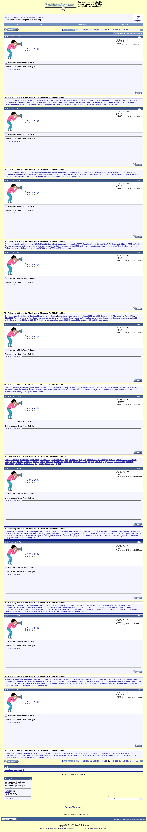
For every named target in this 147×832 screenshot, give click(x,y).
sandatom (39, 176)
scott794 (115, 536)
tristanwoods (62, 611)
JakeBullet (90, 102)
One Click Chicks (129, 819)
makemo (29, 536)
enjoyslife (28, 534)
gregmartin (63, 102)
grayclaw (46, 102)
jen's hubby (81, 174)
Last (138, 30)
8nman (8, 100)
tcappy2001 (90, 104)
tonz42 (18, 538)
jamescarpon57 (101, 102)
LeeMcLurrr (47, 390)
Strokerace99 (121, 683)
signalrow (123, 536)
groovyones (73, 102)
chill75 (75, 532)
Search (124, 24)
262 (131, 30)
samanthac (53, 320)
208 (94, 30)
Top (144, 819)
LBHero (117, 102)
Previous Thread (69, 774)
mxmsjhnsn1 (39, 536)
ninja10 (23, 104)
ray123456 (68, 104)
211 (105, 30)
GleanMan (30, 48)
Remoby (127, 609)
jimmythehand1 (105, 607)
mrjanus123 (9, 683)
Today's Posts (82, 24)
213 (113, 30)
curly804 (115, 100)
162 (87, 30)
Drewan (122, 388)
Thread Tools (118, 33)
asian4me (25, 100)
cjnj (66, 388)
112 (84, 30)
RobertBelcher (10, 248)
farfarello (136, 244)
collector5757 (94, 100)
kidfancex (83, 318)
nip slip (16, 770)
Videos (18, 24)
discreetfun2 (113, 532)
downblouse (9, 770)
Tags (6, 767)
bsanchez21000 (73, 100)
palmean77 (136, 174)
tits (23, 770)
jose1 (77, 318)
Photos (27, 17)
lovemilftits (101, 318)
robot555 (20, 248)
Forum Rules (9, 798)
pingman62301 (50, 104)
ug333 (98, 104)
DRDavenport (10, 102)
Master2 (106, 174)
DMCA (73, 828)
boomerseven (61, 100)
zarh (115, 104)
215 (120, 30)
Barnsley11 (38, 679)
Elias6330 (21, 102)
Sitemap (139, 819)
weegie (110, 104)
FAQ (41, 24)
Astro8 (32, 100)
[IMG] (7, 793)
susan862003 (79, 104)
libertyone (125, 102)
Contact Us (117, 819)
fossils (28, 102)
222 (127, 30)
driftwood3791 (10, 174)
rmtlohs (96, 536)
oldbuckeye (31, 104)
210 (102, 30)
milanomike (110, 318)
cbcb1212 (85, 100)
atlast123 (33, 172)
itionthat (82, 102)
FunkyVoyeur (37, 102)
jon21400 (130, 534)
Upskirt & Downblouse (38, 17)
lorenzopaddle (19, 536)
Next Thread (79, 774)
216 (124, 30)
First (77, 30)
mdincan (133, 102)
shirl (20, 770)
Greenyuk (54, 102)
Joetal (110, 102)
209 (98, 30)
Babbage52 (40, 100)
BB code (8, 790)
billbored (53, 316)
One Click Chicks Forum (15, 17)
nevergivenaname (12, 104)
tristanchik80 (86, 320)
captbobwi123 (66, 532)
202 (91, 30)
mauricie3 (47, 609)
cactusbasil (57, 679)
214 (116, 30)
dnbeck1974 (132, 100)
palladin (40, 104)
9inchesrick (15, 100)
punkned (60, 104)
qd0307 (81, 683)
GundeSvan (84, 534)
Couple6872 (106, 100)
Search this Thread (133, 33)
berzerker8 (50, 100)
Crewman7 (83, 388)
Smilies (7, 792)
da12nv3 (122, 100)
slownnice (19, 464)
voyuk (104, 104)
